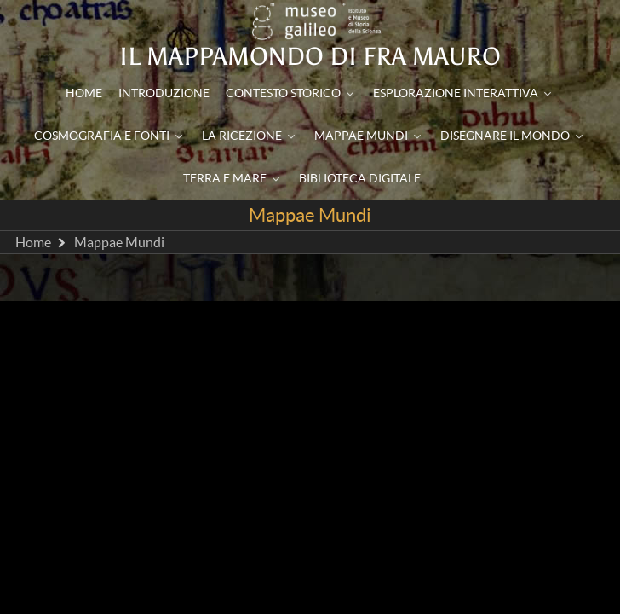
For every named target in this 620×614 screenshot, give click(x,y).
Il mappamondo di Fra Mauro (310, 57)
